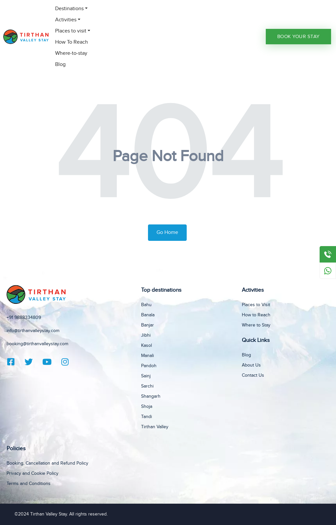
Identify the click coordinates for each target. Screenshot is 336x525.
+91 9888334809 (24, 317)
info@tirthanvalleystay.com (33, 330)
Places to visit (70, 31)
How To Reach (71, 42)
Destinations (69, 9)
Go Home (167, 232)
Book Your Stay (298, 36)
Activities (65, 20)
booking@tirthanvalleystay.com (37, 343)
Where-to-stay (71, 53)
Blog (60, 64)
